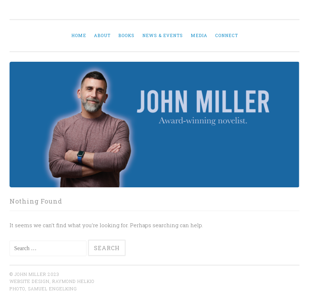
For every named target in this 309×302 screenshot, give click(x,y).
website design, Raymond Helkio (52, 281)
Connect (226, 35)
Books (126, 35)
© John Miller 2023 (34, 274)
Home (78, 35)
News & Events (162, 35)
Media (199, 35)
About (102, 35)
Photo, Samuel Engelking (43, 288)
